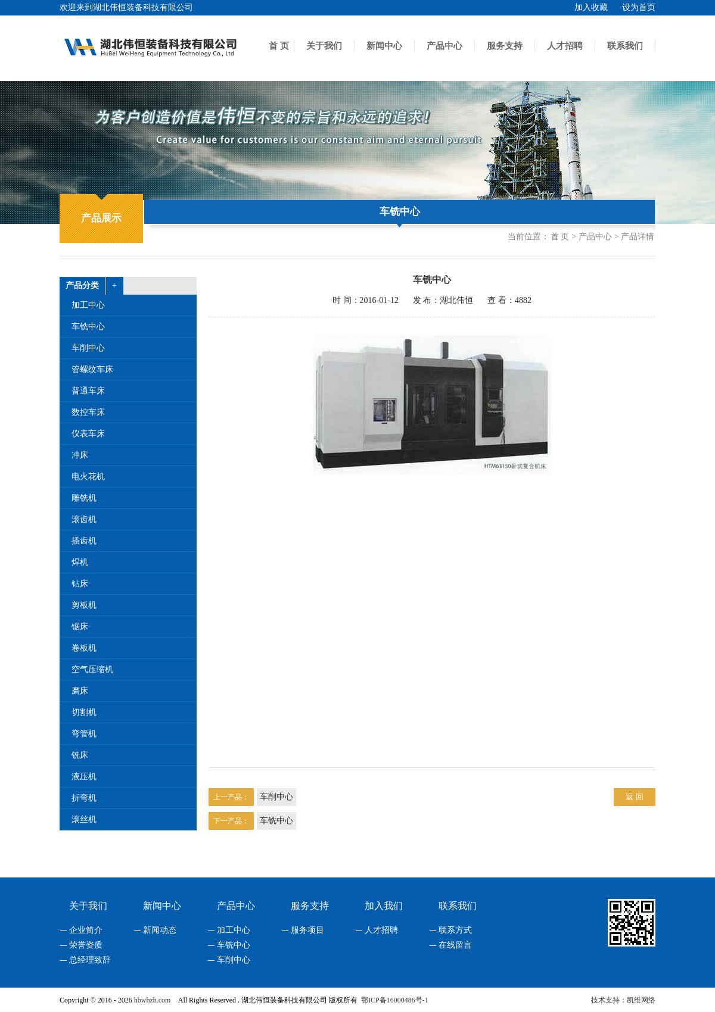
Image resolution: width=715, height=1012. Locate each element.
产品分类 (82, 285)
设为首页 (638, 7)
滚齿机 (84, 519)
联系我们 (625, 46)
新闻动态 (159, 930)
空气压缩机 (92, 669)
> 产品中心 (591, 237)
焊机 (80, 562)
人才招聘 (565, 46)
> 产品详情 (634, 237)
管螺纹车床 (92, 369)
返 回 (634, 796)
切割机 (84, 712)
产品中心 (444, 46)
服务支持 (505, 46)
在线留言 (455, 945)
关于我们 (324, 46)
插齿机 (84, 540)
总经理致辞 (90, 960)
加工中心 (88, 305)
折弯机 (84, 798)
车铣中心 (400, 211)
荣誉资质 (85, 945)
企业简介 (85, 930)
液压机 (84, 776)
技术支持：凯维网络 (623, 1000)
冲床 (80, 455)
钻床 (80, 583)
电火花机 (88, 476)
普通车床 (88, 390)
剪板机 (84, 605)
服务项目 (307, 930)
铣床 (80, 755)
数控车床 (88, 412)
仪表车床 (88, 433)
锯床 (80, 626)
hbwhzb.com (152, 1000)
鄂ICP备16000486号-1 (394, 1000)
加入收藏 (591, 7)
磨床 (80, 690)
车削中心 (88, 347)
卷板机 (84, 648)
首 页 (279, 46)
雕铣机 (84, 497)
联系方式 (455, 930)
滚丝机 (84, 819)
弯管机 (84, 733)
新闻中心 (384, 46)
